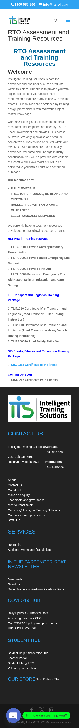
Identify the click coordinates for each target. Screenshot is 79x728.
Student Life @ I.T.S (21, 663)
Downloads (15, 579)
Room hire (15, 544)
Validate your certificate (23, 668)
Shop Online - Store (48, 679)
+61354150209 (55, 466)
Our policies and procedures (26, 515)
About (12, 480)
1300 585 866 (25, 4)
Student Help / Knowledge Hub (28, 653)
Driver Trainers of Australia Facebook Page (36, 589)
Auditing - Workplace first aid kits (29, 549)
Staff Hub (14, 520)
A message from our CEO (25, 618)
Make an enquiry (19, 495)
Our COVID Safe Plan (22, 628)
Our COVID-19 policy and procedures (32, 623)
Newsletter (15, 584)
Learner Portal (17, 658)
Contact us (15, 485)
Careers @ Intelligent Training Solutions (34, 510)
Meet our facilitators (21, 505)
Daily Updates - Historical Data (28, 613)
